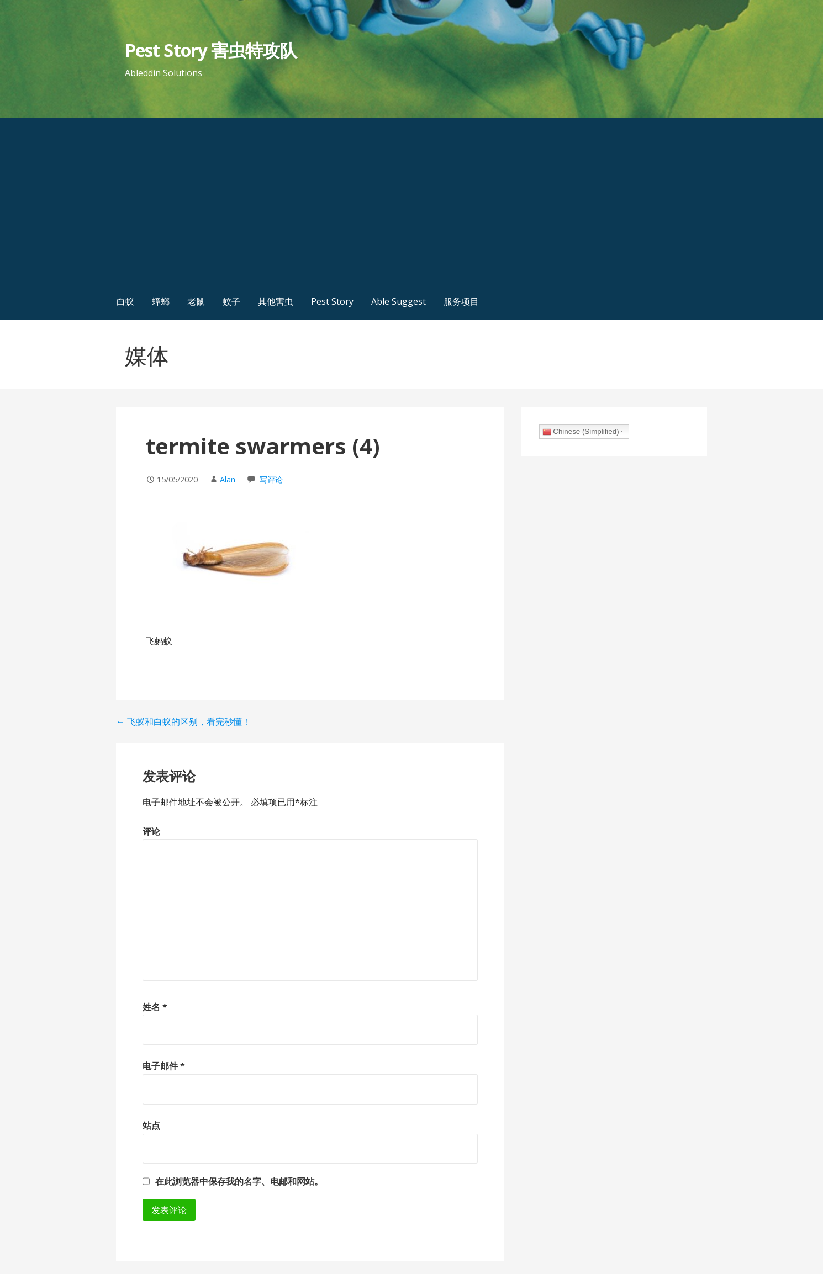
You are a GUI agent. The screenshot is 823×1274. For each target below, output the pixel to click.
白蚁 (125, 301)
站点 (151, 1125)
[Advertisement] (411, 200)
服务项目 (461, 301)
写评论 (271, 479)
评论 (151, 831)
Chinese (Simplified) (580, 431)
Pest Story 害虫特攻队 (211, 50)
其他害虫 (275, 301)
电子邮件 (164, 1066)
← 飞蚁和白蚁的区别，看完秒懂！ (183, 721)
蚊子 (231, 301)
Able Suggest (398, 301)
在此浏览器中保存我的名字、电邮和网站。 (239, 1181)
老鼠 (196, 301)
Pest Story (332, 301)
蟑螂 (161, 301)
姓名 (155, 1007)
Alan (227, 479)
